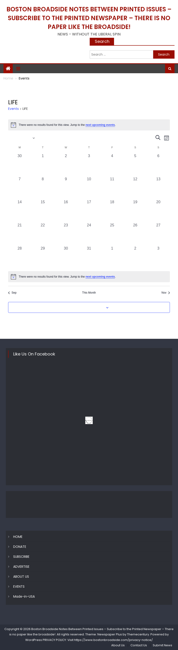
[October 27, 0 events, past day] (158, 234)
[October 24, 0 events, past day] (89, 234)
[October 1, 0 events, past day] (42, 164)
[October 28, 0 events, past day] (19, 257)
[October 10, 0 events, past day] (89, 188)
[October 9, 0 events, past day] (65, 188)
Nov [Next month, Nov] (166, 292)
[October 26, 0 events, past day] (135, 234)
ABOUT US (21, 576)
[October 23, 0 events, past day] (65, 234)
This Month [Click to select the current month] (89, 292)
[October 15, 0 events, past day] (42, 210)
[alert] (89, 124)
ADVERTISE (21, 566)
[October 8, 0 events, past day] (42, 188)
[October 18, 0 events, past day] (112, 210)
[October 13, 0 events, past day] (158, 188)
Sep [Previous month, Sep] (12, 292)
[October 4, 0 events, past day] (112, 164)
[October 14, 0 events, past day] (19, 210)
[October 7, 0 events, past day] (19, 188)
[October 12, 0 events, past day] (135, 188)
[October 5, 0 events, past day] (135, 164)
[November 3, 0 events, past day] (158, 257)
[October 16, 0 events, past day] (65, 210)
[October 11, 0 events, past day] (112, 188)
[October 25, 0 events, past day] (112, 234)
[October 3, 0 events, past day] (89, 164)
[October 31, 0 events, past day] (89, 257)
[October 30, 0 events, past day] (65, 257)
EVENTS (19, 586)
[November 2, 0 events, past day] (135, 257)
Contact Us (138, 645)
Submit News (162, 645)
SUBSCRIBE (21, 556)
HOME (17, 536)
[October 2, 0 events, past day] (65, 164)
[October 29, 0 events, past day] (42, 257)
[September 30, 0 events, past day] (19, 164)
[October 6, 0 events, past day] (158, 164)
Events (13, 109)
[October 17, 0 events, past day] (89, 210)
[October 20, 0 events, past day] (158, 210)
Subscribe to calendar (86, 308)
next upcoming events (100, 125)
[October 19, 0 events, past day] (135, 210)
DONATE (19, 546)
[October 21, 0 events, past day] (19, 234)
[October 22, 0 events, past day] (42, 234)
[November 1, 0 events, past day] (112, 257)
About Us (118, 645)
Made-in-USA (24, 596)
